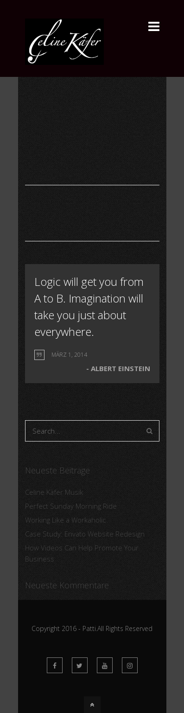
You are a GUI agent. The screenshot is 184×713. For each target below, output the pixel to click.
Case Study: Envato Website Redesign (85, 533)
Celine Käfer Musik (54, 492)
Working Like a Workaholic (65, 519)
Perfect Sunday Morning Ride (71, 506)
